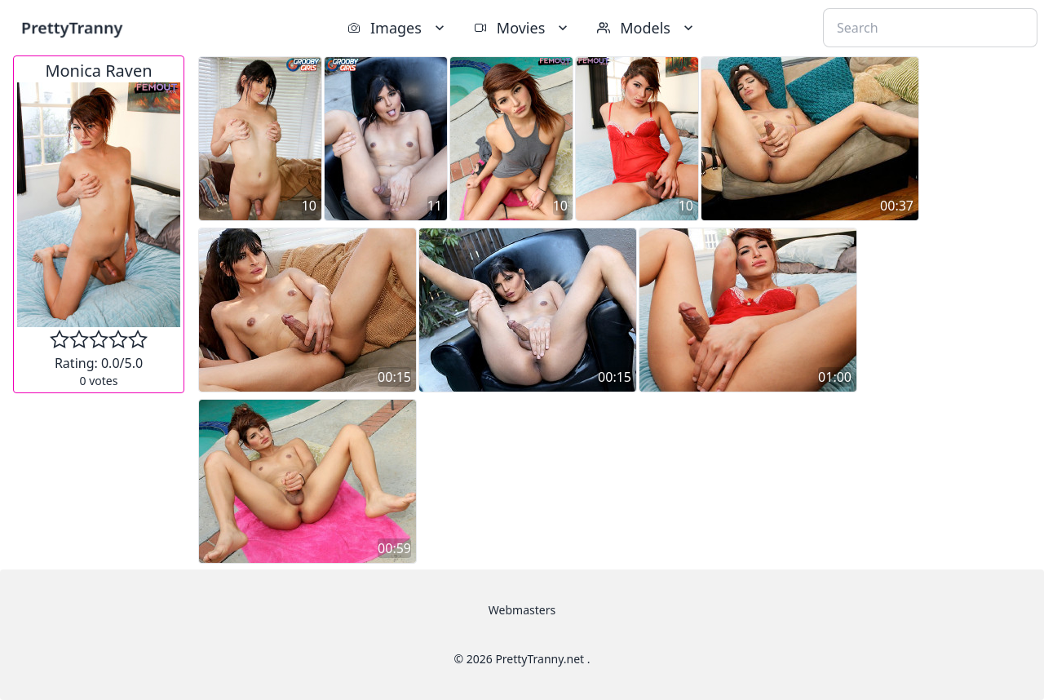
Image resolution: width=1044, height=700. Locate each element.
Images (397, 28)
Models (647, 28)
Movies (522, 28)
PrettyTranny (71, 27)
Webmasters (522, 610)
